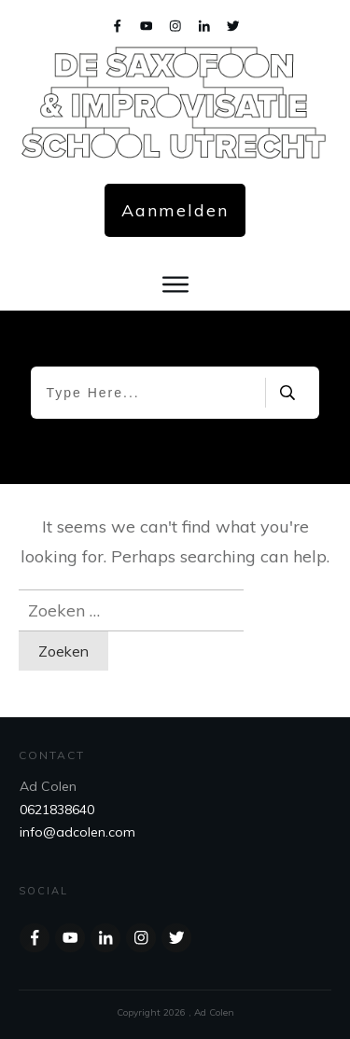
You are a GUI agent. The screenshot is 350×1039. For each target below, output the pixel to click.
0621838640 (57, 809)
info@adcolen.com (77, 832)
